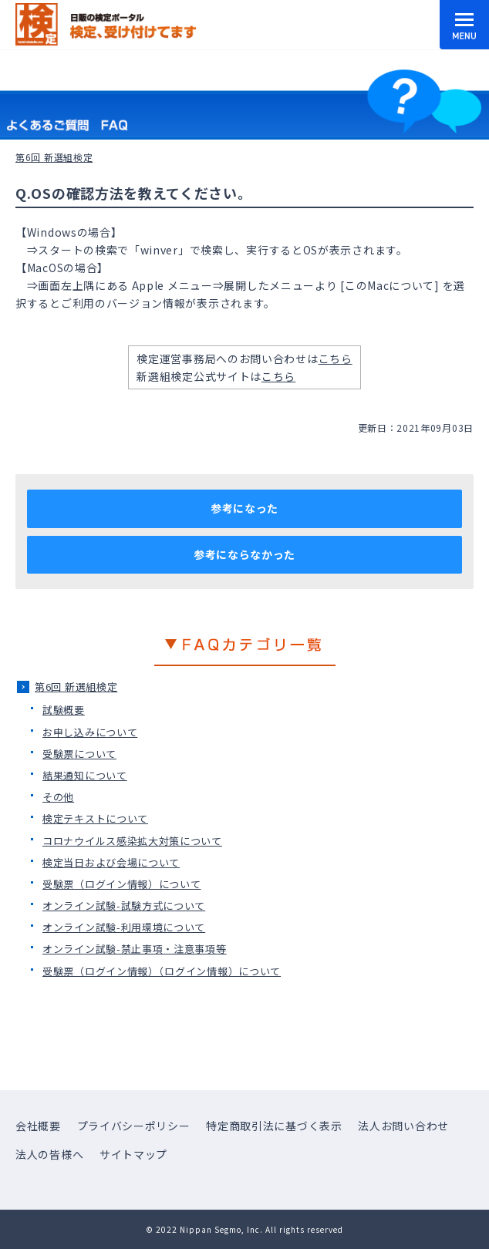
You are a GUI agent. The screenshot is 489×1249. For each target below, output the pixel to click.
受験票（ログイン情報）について (121, 884)
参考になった (244, 508)
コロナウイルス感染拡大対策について (132, 840)
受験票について (79, 753)
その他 (58, 796)
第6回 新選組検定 (76, 686)
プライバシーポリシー (134, 1125)
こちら (335, 358)
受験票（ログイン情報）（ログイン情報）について (161, 971)
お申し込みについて (89, 732)
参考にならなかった (244, 554)
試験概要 (63, 709)
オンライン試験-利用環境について (123, 927)
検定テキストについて (95, 818)
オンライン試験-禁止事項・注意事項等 (134, 948)
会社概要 (38, 1125)
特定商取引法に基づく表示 (274, 1125)
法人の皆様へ (49, 1154)
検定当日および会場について (111, 862)
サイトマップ (133, 1154)
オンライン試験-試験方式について (123, 905)
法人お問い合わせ (403, 1125)
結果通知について (84, 775)
